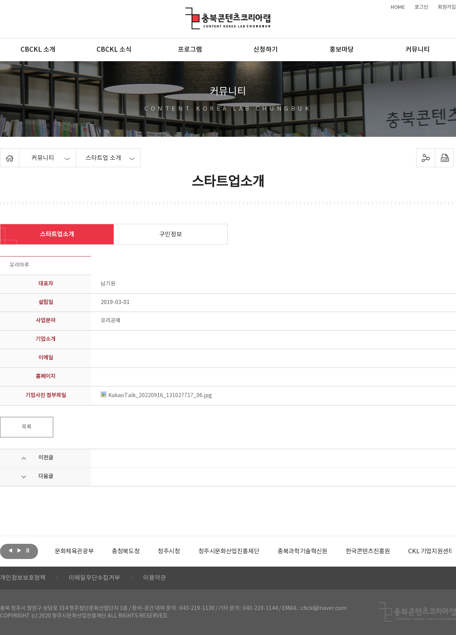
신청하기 (265, 50)
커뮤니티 (417, 50)
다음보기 (19, 550)
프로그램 (190, 50)
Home (2, 153)
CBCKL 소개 (38, 50)
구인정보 (170, 234)
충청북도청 (125, 551)
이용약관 (154, 578)
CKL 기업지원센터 (431, 551)
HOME (398, 7)
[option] (74, 551)
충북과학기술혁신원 (302, 551)
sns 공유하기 (426, 157)
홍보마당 (341, 50)
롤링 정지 (28, 550)
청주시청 (169, 551)
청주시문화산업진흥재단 (229, 551)
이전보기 (10, 550)
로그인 (421, 7)
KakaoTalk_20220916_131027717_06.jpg (156, 396)
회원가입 (447, 7)
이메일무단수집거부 (94, 578)
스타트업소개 (57, 234)
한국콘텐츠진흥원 (368, 551)
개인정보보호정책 (23, 578)
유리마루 (19, 265)
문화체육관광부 (74, 551)
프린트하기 (444, 157)
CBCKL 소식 (114, 50)
